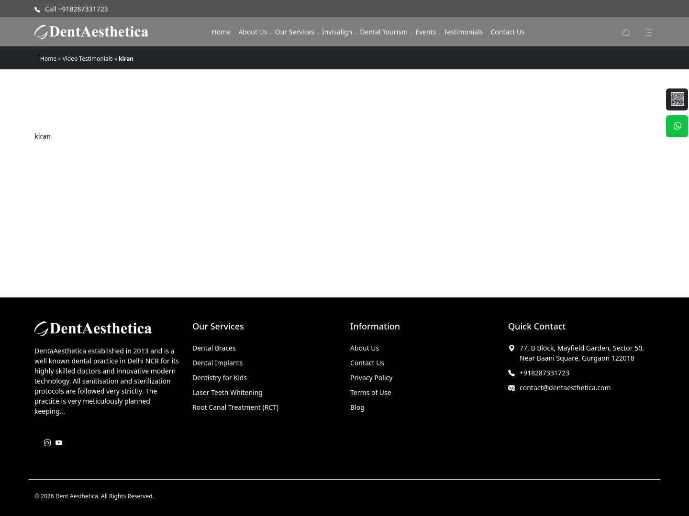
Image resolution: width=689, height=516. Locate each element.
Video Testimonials (88, 59)
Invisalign (337, 31)
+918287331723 (544, 372)
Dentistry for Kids (219, 377)
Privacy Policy (371, 377)
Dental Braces (214, 347)
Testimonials (463, 31)
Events (425, 31)
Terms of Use (370, 392)
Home (221, 31)
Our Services (294, 31)
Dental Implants (217, 362)
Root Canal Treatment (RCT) (235, 407)
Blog (357, 407)
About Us (252, 31)
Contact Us (507, 31)
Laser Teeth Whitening (227, 392)
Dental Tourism (384, 31)
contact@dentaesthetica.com (565, 387)
